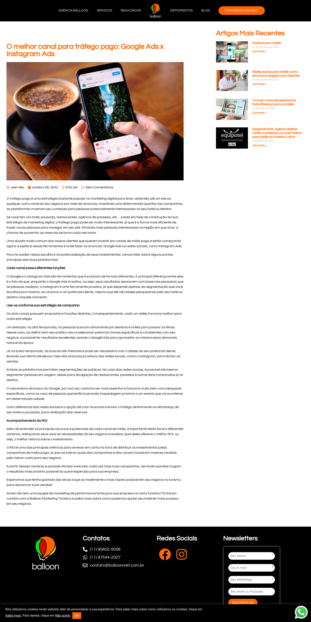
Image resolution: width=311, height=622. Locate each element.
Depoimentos (181, 10)
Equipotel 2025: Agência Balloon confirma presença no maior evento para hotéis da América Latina (277, 133)
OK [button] (77, 615)
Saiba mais (13, 615)
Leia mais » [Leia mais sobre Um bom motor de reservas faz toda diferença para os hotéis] (259, 113)
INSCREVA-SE (243, 602)
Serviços (104, 10)
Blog (205, 10)
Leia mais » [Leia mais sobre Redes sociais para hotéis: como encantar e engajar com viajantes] (259, 84)
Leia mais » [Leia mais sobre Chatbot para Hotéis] (259, 51)
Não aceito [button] (62, 615)
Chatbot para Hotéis (266, 43)
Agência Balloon (73, 10)
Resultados (131, 10)
